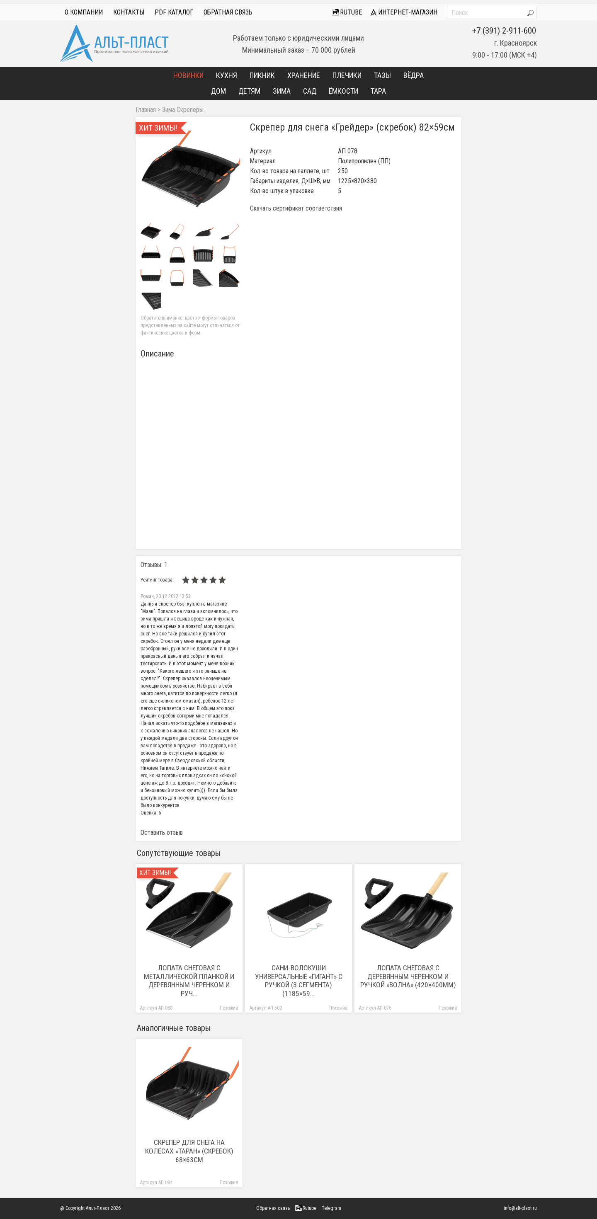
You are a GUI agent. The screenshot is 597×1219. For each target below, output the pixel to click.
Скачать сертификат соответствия (296, 208)
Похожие (229, 1008)
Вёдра (413, 75)
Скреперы (190, 110)
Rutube (347, 12)
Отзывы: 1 (154, 565)
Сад (309, 91)
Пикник (262, 75)
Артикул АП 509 (266, 1008)
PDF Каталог (174, 12)
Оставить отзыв (162, 832)
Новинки (188, 75)
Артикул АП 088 (156, 1008)
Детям (249, 91)
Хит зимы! (155, 873)
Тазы (382, 75)
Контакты (128, 12)
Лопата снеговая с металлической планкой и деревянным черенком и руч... (189, 981)
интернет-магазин (403, 12)
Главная (146, 110)
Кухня (226, 75)
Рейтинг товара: (157, 580)
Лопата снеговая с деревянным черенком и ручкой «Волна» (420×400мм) (408, 976)
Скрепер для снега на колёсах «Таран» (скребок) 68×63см (189, 1151)
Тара (378, 91)
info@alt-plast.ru (520, 1208)
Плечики (347, 75)
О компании (84, 12)
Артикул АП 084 (156, 1183)
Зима (282, 91)
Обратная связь (228, 12)
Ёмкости (343, 91)
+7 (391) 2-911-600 (504, 31)
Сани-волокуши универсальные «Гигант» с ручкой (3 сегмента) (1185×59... (298, 981)
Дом (218, 91)
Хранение (303, 75)
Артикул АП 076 (375, 1008)
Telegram (331, 1208)
